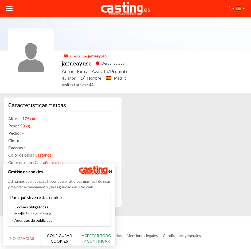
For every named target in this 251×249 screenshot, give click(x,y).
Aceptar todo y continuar (96, 238)
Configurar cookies (59, 238)
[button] (230, 8)
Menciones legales (142, 235)
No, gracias (22, 238)
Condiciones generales (182, 235)
